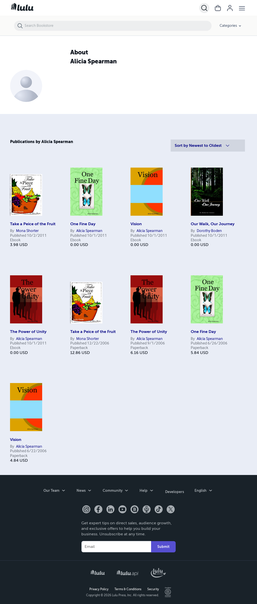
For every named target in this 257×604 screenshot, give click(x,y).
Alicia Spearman (89, 231)
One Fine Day (82, 224)
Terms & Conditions (127, 588)
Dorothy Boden (209, 231)
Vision (136, 224)
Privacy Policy (98, 588)
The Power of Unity (28, 331)
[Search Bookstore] (118, 26)
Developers (174, 491)
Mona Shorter (27, 231)
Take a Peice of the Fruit (32, 224)
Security (153, 588)
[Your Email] (116, 545)
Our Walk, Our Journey (212, 224)
